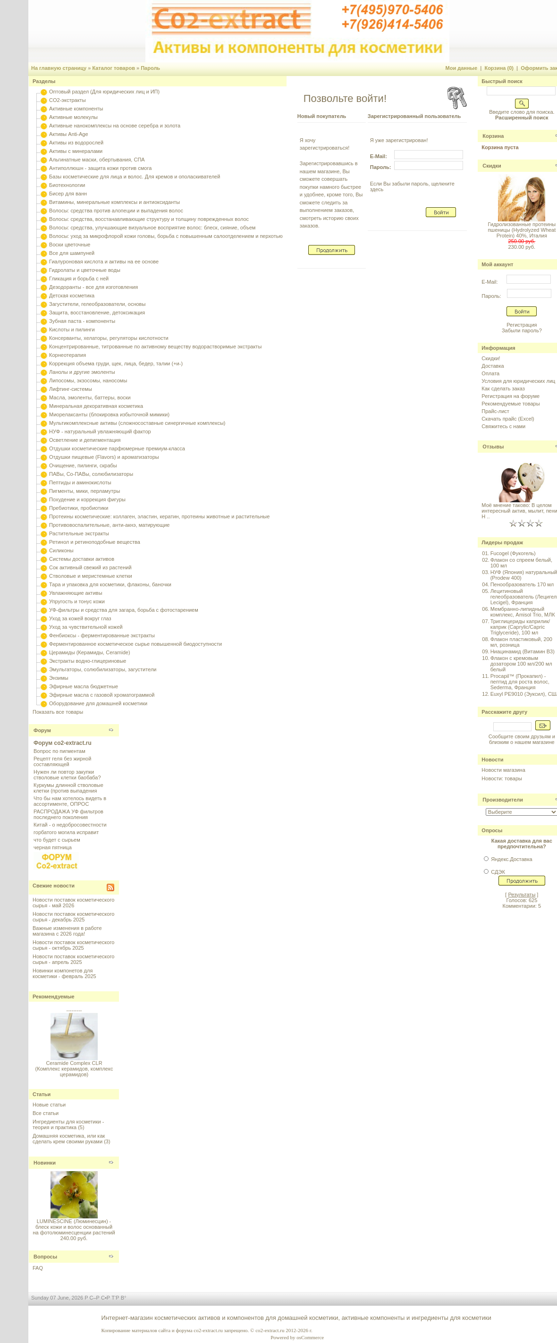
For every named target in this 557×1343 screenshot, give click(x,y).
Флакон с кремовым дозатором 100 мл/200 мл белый (521, 663)
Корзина (493, 136)
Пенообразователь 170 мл (522, 584)
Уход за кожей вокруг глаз (80, 618)
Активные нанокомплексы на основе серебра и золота (114, 125)
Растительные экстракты (79, 533)
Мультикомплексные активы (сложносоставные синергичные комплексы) (137, 423)
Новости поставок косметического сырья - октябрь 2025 (73, 945)
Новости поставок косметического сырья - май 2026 (73, 902)
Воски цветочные (69, 244)
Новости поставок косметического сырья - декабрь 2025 (73, 916)
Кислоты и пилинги (72, 329)
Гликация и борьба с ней (79, 278)
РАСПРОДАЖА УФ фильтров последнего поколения (68, 814)
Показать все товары (58, 712)
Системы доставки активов (81, 559)
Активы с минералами (75, 151)
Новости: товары (501, 778)
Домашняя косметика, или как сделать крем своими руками (69, 1138)
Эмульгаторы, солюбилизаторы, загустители (102, 669)
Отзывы (493, 446)
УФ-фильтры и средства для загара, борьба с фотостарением (123, 610)
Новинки (45, 1163)
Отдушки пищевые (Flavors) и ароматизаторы (104, 457)
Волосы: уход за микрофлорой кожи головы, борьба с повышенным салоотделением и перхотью (166, 236)
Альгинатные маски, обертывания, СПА (97, 159)
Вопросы (45, 1256)
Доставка (492, 366)
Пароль (150, 68)
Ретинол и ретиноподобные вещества (94, 542)
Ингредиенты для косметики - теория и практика (68, 1124)
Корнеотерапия (67, 355)
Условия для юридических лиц (518, 381)
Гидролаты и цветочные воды (84, 270)
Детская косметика (71, 295)
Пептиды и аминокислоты (80, 482)
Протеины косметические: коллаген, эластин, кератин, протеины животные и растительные (159, 516)
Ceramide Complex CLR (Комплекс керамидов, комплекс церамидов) (74, 1072)
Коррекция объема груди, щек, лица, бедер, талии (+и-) (116, 363)
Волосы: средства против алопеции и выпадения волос (116, 210)
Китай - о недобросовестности (70, 825)
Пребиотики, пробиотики (78, 508)
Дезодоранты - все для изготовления (93, 287)
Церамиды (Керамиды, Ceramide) (89, 652)
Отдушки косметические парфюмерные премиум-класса (117, 448)
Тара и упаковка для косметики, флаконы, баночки (110, 584)
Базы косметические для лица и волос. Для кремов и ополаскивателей (134, 176)
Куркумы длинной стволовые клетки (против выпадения (68, 788)
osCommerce (310, 1337)
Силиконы (61, 550)
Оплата (490, 373)
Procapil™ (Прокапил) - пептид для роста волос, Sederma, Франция (519, 681)
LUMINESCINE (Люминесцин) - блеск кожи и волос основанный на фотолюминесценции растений (74, 1226)
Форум (42, 730)
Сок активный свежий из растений (90, 567)
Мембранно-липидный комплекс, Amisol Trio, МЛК (522, 611)
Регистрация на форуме (510, 396)
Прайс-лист (495, 411)
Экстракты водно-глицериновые (87, 661)
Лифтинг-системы (70, 389)
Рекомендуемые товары (510, 403)
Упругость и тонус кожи (77, 601)
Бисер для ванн (68, 193)
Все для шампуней (71, 253)
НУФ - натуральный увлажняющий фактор (100, 431)
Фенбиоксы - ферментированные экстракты (102, 635)
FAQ (38, 1268)
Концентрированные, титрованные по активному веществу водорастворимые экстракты (155, 346)
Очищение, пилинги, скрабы (83, 465)
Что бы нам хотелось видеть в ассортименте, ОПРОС (70, 801)
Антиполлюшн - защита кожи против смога (100, 168)
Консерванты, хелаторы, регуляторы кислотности (109, 338)
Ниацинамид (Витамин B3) (522, 651)
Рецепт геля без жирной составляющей (62, 761)
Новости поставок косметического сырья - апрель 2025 (73, 959)
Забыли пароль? (522, 330)
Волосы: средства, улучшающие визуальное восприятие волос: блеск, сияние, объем (152, 227)
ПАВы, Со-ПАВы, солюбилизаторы (91, 474)
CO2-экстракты (67, 100)
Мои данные (462, 68)
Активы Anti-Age (68, 134)
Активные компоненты (76, 108)
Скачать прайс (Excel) (507, 419)
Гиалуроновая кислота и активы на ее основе (104, 261)
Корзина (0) (499, 68)
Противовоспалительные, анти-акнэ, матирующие (109, 525)
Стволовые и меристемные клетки (90, 576)
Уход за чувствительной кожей (86, 627)
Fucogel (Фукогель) (513, 553)
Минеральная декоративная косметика (96, 406)
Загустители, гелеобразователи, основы (97, 304)
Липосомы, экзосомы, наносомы (88, 380)
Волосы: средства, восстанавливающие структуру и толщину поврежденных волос (149, 219)
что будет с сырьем (57, 840)
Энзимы (58, 678)
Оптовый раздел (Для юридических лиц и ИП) (104, 91)
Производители (502, 799)
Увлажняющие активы (75, 593)
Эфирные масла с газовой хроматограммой (101, 695)
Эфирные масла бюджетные (83, 686)
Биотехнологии (67, 185)
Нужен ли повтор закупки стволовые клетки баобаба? (67, 774)
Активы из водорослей (76, 142)
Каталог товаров (113, 68)
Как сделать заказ (502, 388)
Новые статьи (49, 1104)
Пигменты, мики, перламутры (84, 491)
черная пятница (53, 847)
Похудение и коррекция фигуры (87, 499)
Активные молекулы (73, 117)
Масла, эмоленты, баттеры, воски (90, 397)
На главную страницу (58, 68)
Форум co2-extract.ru (63, 743)
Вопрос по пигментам (59, 751)
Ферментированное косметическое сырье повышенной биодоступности (135, 644)
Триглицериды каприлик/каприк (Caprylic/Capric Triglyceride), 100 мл (520, 626)
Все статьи (46, 1113)
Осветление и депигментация (84, 440)
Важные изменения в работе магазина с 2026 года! (67, 931)
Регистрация (521, 325)
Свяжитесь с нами (503, 426)
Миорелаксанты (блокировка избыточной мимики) (109, 414)
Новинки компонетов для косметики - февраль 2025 (64, 973)
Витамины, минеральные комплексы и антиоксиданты (114, 202)
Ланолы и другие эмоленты (82, 372)
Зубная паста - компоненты (82, 321)
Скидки (491, 166)
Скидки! (490, 358)
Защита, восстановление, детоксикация (97, 312)
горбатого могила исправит (66, 832)
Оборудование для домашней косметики (98, 703)
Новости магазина (503, 770)
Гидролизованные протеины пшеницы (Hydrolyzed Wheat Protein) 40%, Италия (522, 229)
